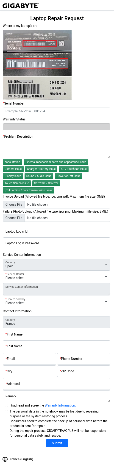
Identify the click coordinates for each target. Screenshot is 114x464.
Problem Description (18, 136)
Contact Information (17, 311)
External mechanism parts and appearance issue (55, 162)
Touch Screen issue (17, 183)
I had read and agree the (43, 405)
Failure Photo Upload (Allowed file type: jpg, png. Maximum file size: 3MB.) (55, 211)
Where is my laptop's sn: (20, 26)
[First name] (56, 334)
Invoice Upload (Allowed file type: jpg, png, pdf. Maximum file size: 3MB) (54, 196)
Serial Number (14, 103)
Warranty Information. (60, 405)
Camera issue (13, 169)
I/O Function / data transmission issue (28, 190)
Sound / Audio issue (38, 176)
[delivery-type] (56, 301)
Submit (57, 443)
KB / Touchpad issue (73, 169)
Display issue (13, 176)
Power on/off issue (69, 176)
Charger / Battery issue (41, 169)
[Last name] (56, 346)
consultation (12, 162)
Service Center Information (22, 254)
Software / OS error (46, 183)
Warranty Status (14, 119)
